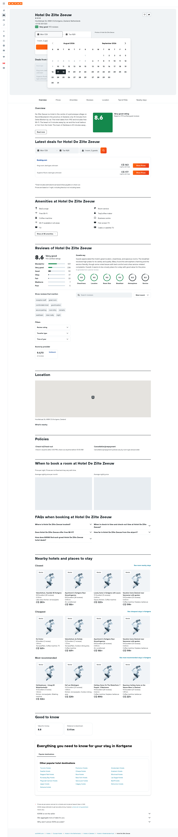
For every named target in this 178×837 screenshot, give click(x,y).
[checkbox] (46, 354)
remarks (62, 310)
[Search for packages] (4, 24)
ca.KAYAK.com (39, 833)
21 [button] (80, 72)
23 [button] (53, 77)
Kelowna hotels (45, 787)
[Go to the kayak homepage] (15, 3)
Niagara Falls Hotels (47, 774)
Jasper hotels (44, 784)
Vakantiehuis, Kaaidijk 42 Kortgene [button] (49, 593)
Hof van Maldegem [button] (72, 685)
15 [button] (85, 66)
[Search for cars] (4, 20)
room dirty (52, 310)
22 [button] (85, 72)
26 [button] (69, 77)
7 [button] (79, 61)
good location (56, 305)
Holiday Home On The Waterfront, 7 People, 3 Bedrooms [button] (107, 686)
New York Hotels (81, 778)
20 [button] (74, 72)
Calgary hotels (81, 784)
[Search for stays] (4, 15)
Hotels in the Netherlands (73, 833)
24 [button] (58, 77)
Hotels (48, 833)
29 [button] (85, 77)
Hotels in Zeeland (88, 833)
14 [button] (80, 66)
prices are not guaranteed (80, 807)
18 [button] (63, 72)
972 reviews (53, 27)
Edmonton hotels (117, 784)
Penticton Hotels (81, 768)
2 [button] (52, 61)
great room (53, 300)
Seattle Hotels (45, 771)
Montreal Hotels (116, 774)
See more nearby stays (142, 565)
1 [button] (85, 55)
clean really (50, 315)
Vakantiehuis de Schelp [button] (73, 639)
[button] (3, 3)
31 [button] (58, 83)
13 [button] (74, 66)
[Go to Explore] (4, 36)
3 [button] (58, 61)
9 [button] (52, 66)
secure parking (41, 310)
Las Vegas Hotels (117, 778)
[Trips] (4, 57)
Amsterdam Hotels (117, 768)
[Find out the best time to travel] (4, 45)
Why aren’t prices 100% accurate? (94, 821)
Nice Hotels (80, 774)
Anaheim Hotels (116, 771)
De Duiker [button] (39, 639)
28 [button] (80, 77)
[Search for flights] (4, 10)
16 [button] (52, 72)
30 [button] (52, 83)
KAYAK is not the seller (94, 813)
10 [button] (58, 66)
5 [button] (68, 61)
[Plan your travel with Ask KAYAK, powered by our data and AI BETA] (4, 31)
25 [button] (63, 77)
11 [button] (63, 66)
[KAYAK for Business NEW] (4, 50)
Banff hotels (115, 781)
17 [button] (58, 72)
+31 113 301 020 (41, 23)
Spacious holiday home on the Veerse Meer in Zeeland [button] (134, 686)
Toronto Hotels (45, 768)
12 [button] (69, 66)
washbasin (39, 315)
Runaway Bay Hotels (47, 778)
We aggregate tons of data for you (94, 817)
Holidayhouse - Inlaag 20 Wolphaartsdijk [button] (45, 686)
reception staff (41, 300)
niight (59, 315)
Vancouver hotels (82, 781)
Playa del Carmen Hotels (48, 781)
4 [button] (63, 61)
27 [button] (74, 77)
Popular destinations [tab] (46, 754)
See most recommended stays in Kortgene (135, 658)
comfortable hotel (42, 305)
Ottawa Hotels (81, 771)
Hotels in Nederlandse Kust (105, 833)
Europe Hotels (57, 833)
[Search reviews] (106, 295)
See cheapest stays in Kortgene (139, 611)
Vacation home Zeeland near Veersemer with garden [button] (133, 594)
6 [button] (74, 61)
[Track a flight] (4, 41)
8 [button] (85, 61)
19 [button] (69, 72)
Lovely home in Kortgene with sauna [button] (107, 593)
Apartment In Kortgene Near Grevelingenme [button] (75, 594)
